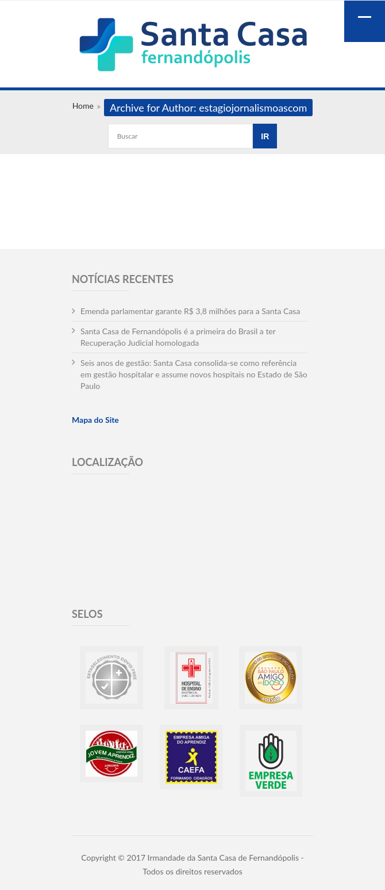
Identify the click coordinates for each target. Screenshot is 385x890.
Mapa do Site (95, 420)
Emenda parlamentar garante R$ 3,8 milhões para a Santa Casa (190, 311)
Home (83, 105)
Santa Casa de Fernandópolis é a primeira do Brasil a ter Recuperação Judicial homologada (178, 336)
